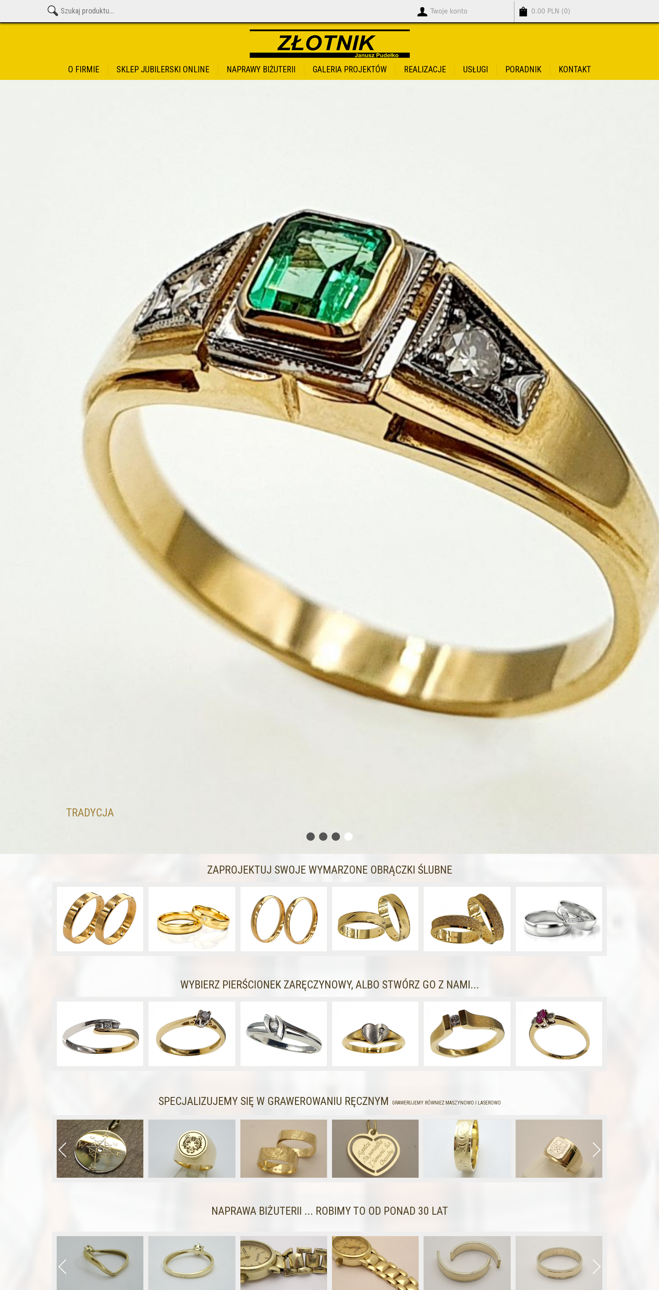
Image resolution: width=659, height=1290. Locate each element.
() (550, 11)
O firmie (83, 69)
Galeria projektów (350, 69)
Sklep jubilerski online (162, 69)
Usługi (475, 69)
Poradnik (523, 69)
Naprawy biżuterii (261, 69)
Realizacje (425, 69)
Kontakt (575, 69)
